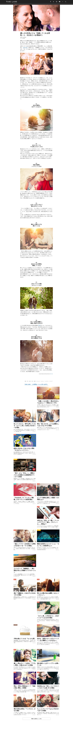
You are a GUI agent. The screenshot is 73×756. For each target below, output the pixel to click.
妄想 (30, 381)
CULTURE (38, 410)
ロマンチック (38, 381)
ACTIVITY (15, 459)
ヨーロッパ (42, 381)
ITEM (15, 484)
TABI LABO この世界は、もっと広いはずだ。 (36, 384)
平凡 (27, 381)
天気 (32, 381)
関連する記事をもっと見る (36, 718)
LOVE (38, 387)
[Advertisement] (36, 740)
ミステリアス (46, 381)
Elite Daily (25, 47)
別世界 (35, 381)
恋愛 (39, 325)
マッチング (51, 381)
